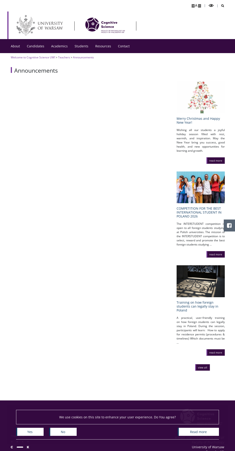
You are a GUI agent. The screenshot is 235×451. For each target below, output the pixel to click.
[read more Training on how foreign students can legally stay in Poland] (217, 352)
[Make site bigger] (193, 6)
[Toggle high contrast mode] (211, 5)
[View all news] (204, 367)
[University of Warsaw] (41, 25)
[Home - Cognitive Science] (105, 25)
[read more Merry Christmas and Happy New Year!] (217, 160)
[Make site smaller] (199, 6)
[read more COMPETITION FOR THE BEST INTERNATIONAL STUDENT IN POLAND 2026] (217, 254)
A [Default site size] (196, 5)
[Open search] (221, 5)
